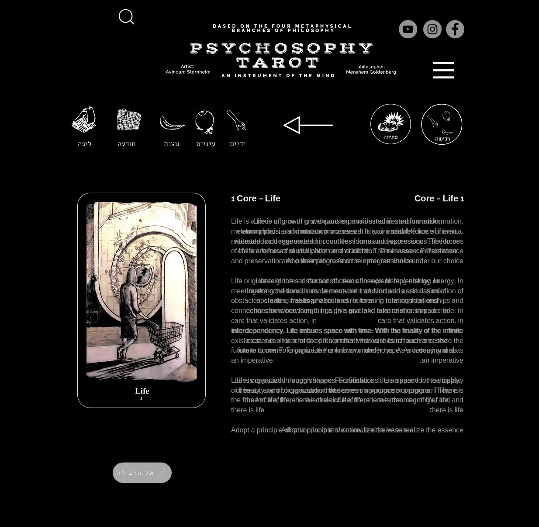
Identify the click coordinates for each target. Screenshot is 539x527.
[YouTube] (408, 29)
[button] (126, 16)
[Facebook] (455, 29)
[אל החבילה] (142, 472)
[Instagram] (432, 29)
